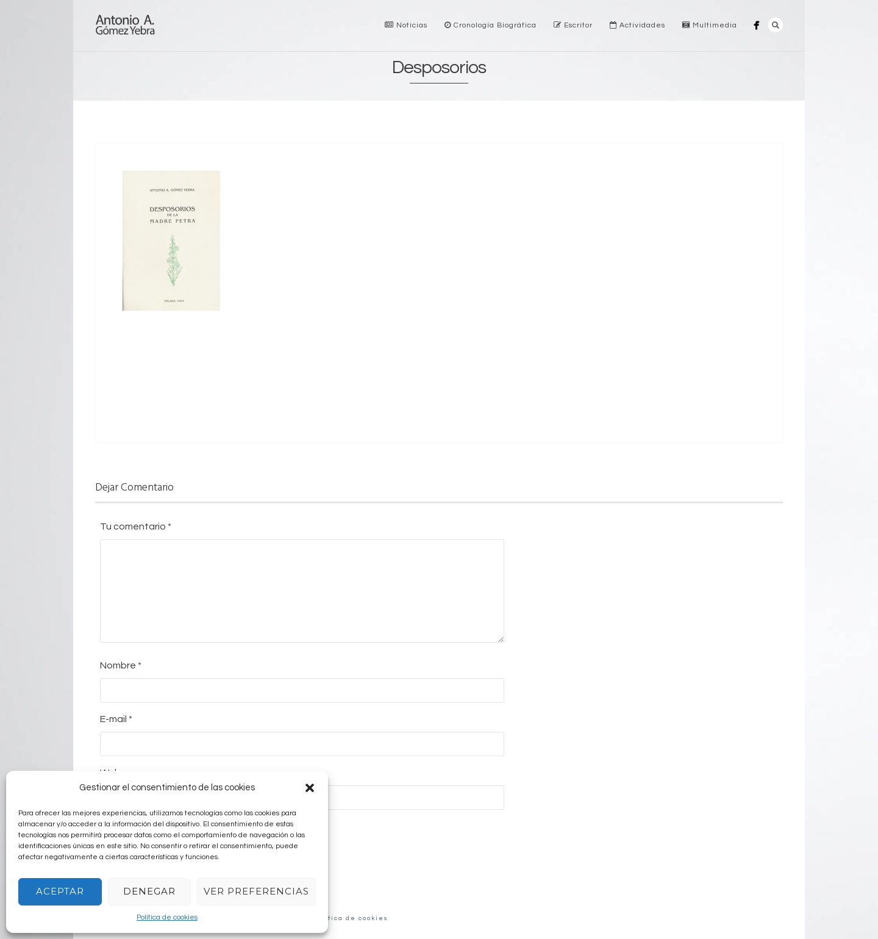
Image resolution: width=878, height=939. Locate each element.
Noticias (406, 25)
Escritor (573, 25)
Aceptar (60, 891)
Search (775, 25)
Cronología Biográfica (490, 25)
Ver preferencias (256, 891)
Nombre (120, 665)
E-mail (116, 719)
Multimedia (709, 25)
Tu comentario (135, 526)
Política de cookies (167, 917)
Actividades (637, 25)
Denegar (149, 891)
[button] (310, 788)
